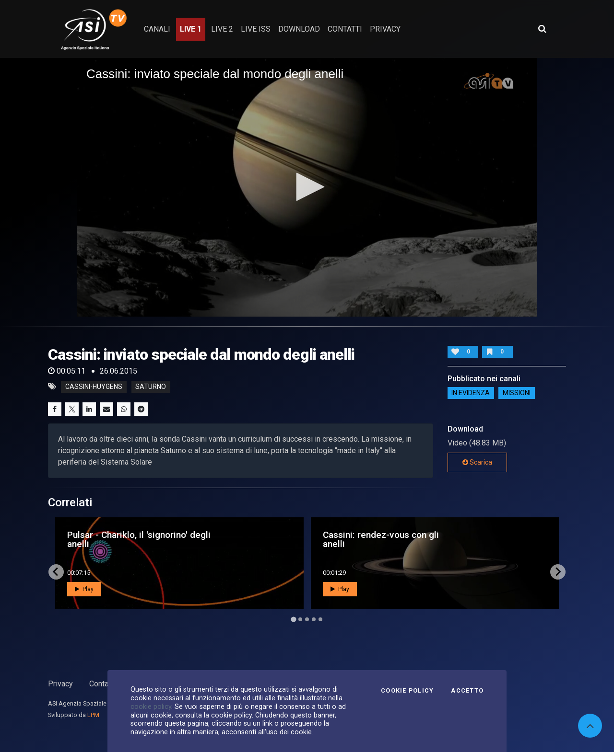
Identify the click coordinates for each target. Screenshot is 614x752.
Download (299, 29)
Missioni (517, 393)
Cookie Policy (407, 691)
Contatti (102, 683)
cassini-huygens (93, 386)
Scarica (477, 462)
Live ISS (256, 29)
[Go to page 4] (314, 619)
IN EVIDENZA (470, 393)
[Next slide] (558, 572)
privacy (385, 29)
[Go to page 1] (293, 619)
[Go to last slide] (56, 572)
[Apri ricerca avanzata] (542, 29)
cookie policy (150, 706)
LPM (93, 714)
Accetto (467, 691)
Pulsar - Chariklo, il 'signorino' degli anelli (139, 539)
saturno (150, 386)
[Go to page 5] (320, 619)
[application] (307, 187)
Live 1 (190, 29)
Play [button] (84, 589)
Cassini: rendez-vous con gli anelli (381, 539)
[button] (307, 187)
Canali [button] (157, 29)
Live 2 (222, 29)
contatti (345, 29)
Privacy (60, 683)
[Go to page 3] (307, 619)
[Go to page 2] (300, 619)
